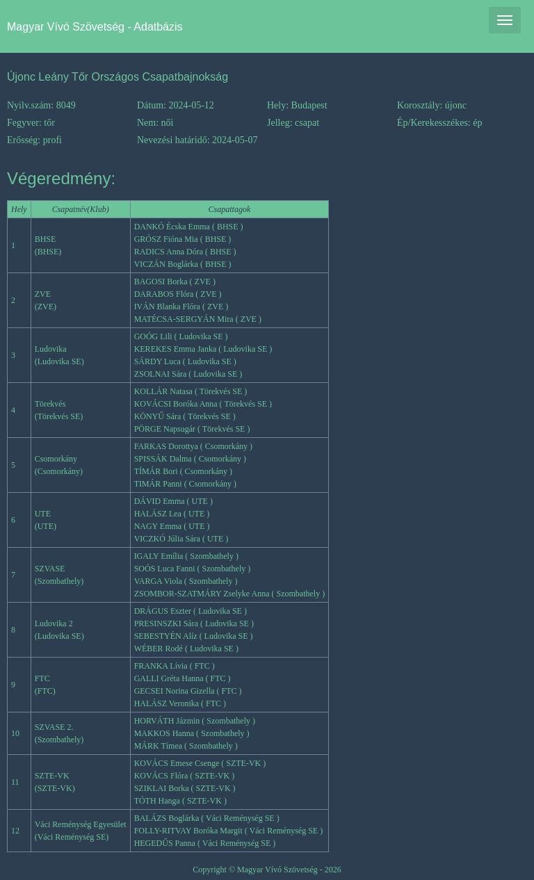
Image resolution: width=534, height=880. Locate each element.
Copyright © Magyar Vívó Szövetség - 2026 (267, 869)
